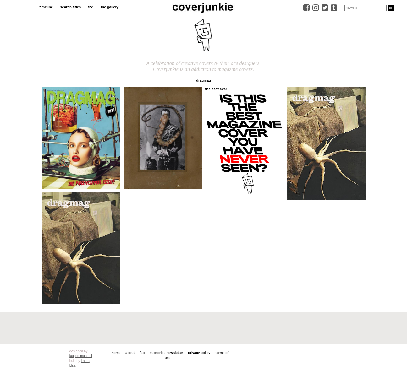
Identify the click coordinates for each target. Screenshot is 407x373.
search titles (70, 7)
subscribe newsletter (166, 352)
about (130, 352)
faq (90, 7)
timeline (46, 7)
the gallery (110, 7)
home (116, 352)
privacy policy (199, 352)
